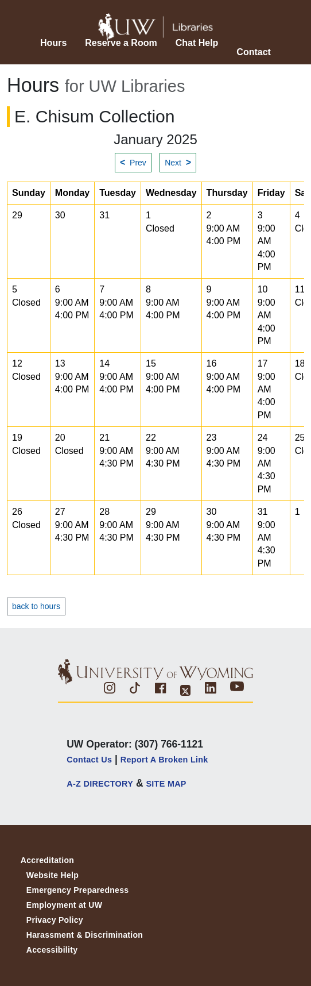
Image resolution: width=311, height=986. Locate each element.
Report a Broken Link (164, 759)
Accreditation (47, 860)
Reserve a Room (121, 43)
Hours (53, 43)
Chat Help (197, 43)
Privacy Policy (54, 920)
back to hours (36, 606)
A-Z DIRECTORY (100, 783)
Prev (133, 162)
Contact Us (89, 759)
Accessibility (52, 949)
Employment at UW (64, 905)
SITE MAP (166, 783)
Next (178, 162)
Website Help (52, 875)
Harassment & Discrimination (84, 934)
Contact (253, 52)
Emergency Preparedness (77, 890)
